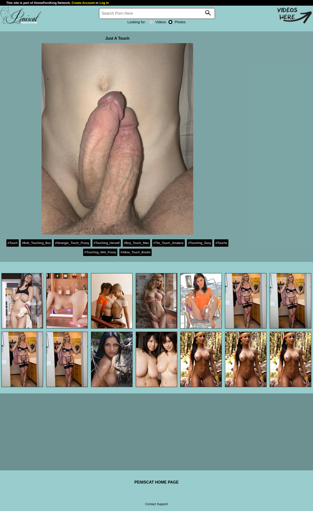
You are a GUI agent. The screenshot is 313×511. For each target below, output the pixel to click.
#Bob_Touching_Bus (36, 243)
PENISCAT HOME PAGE (156, 482)
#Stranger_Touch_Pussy (72, 243)
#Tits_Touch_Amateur (168, 243)
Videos (157, 22)
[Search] (157, 13)
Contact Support (156, 504)
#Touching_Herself (107, 243)
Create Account (83, 3)
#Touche (221, 243)
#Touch (13, 243)
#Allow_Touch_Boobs (135, 252)
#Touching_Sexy (199, 243)
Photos (177, 22)
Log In (104, 3)
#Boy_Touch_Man (136, 243)
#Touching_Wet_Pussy (100, 252)
